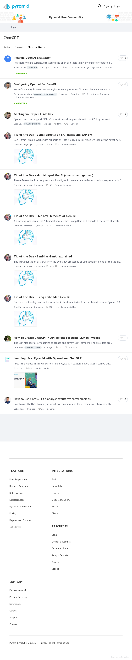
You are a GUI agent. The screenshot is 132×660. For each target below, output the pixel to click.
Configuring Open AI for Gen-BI (35, 84)
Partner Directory (18, 597)
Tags (13, 27)
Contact (13, 624)
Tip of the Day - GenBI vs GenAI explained (43, 256)
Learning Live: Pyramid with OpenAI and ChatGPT (48, 358)
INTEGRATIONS (62, 471)
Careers (13, 610)
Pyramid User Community (66, 17)
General (74, 123)
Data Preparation (18, 479)
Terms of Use (62, 642)
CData (55, 513)
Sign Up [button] (108, 6)
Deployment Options (20, 520)
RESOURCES (60, 526)
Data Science (16, 492)
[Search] (100, 6)
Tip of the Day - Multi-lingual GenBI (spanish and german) (53, 175)
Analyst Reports (60, 555)
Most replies (35, 47)
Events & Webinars (62, 541)
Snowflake (57, 486)
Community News (69, 144)
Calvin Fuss (19, 409)
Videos (55, 568)
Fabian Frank (26, 67)
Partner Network (17, 590)
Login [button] (117, 6)
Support (13, 617)
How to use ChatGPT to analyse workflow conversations (52, 399)
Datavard (56, 492)
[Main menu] (125, 6)
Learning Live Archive (44, 368)
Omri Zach (28, 347)
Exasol (55, 506)
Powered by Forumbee (120, 657)
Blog (54, 534)
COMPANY (16, 582)
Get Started (15, 526)
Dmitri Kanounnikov (35, 94)
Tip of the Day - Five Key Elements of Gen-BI (45, 216)
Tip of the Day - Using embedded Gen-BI (42, 297)
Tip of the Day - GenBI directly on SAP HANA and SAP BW (53, 135)
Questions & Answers (102, 67)
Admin (74, 347)
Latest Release (17, 499)
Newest (19, 47)
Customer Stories (61, 548)
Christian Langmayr (23, 144)
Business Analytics (18, 486)
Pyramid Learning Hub (20, 506)
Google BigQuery (61, 499)
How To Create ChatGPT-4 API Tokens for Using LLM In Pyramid (57, 338)
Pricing (12, 513)
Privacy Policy (47, 642)
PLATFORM (17, 471)
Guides (55, 562)
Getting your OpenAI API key (33, 114)
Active (7, 47)
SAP (54, 479)
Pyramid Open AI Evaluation (32, 58)
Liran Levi (27, 123)
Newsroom (15, 603)
